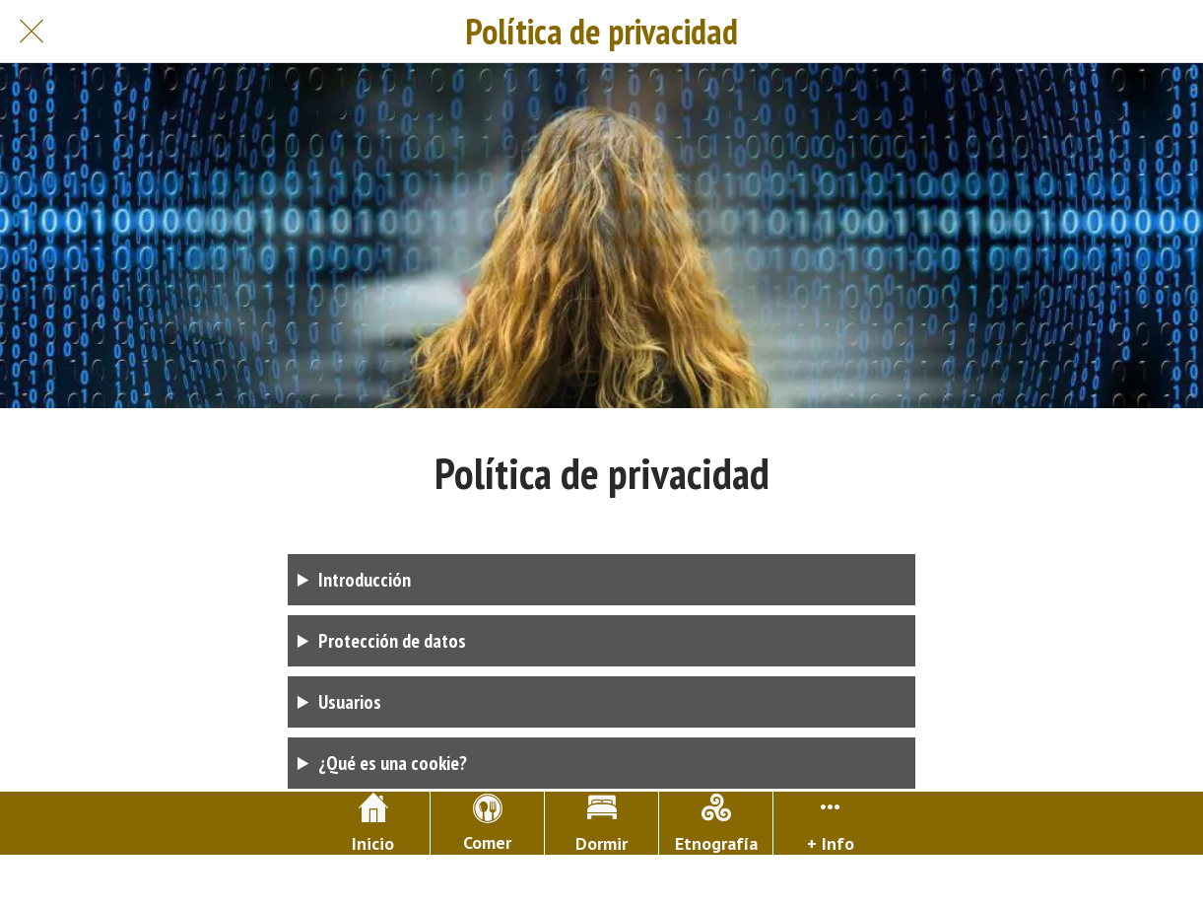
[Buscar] (1171, 31)
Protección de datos (392, 641)
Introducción (364, 580)
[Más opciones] (830, 823)
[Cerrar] (31, 31)
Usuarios (349, 702)
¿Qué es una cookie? (392, 763)
